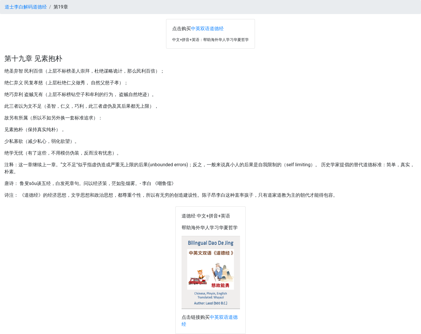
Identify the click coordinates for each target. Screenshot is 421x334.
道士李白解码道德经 (26, 7)
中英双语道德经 (207, 28)
